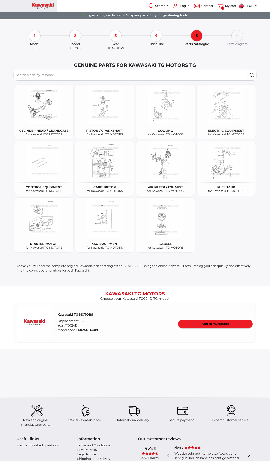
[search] (251, 75)
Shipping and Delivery (93, 459)
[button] (34, 322)
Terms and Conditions (93, 445)
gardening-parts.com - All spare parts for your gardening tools (138, 15)
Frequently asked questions (37, 445)
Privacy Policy (87, 450)
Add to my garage (215, 324)
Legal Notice (86, 454)
